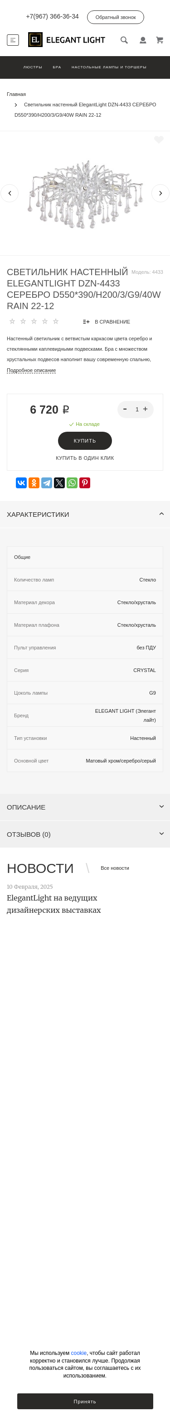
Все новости (115, 868)
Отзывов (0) (85, 834)
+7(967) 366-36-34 (52, 16)
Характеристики (85, 514)
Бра (57, 67)
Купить (85, 440)
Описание (85, 807)
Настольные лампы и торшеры (109, 67)
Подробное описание (31, 370)
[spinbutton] (135, 409)
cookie (79, 1353)
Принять (85, 1401)
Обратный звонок (116, 17)
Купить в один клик (85, 458)
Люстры (32, 67)
